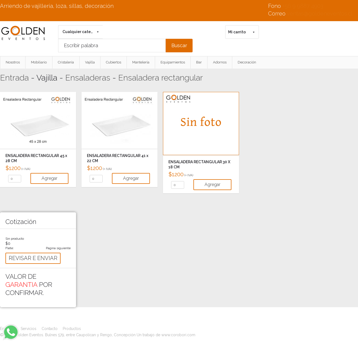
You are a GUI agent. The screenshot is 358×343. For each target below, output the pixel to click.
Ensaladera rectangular (160, 77)
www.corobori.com (178, 335)
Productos (72, 328)
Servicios (28, 328)
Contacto (50, 328)
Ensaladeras (87, 77)
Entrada (14, 77)
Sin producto (14, 239)
